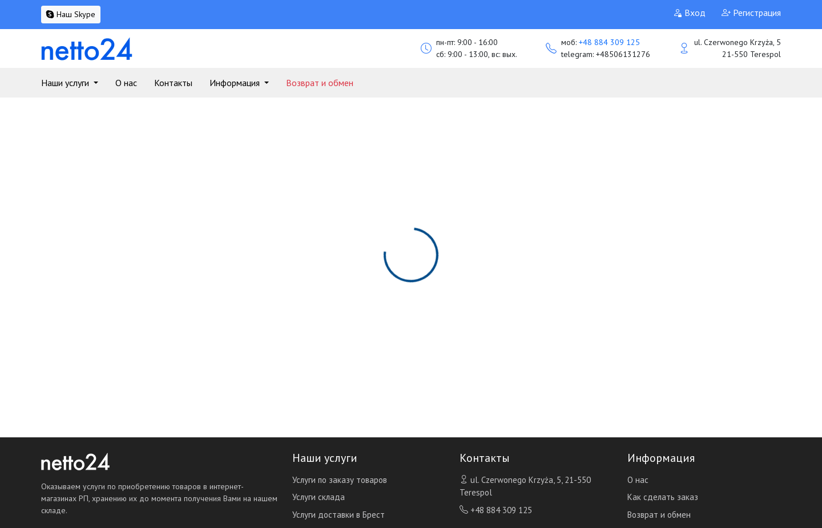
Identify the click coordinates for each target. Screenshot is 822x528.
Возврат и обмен (319, 82)
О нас (126, 82)
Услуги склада (318, 497)
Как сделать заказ (662, 497)
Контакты (173, 82)
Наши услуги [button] (66, 82)
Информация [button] (235, 82)
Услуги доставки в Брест (338, 514)
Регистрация (751, 12)
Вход (689, 12)
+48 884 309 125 (609, 42)
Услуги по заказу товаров (339, 479)
